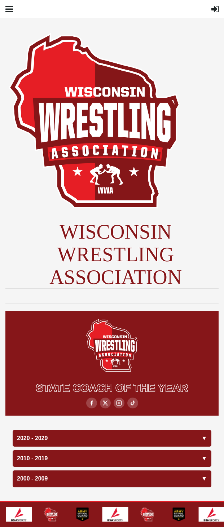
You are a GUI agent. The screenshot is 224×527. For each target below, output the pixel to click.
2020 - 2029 (112, 438)
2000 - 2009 (112, 479)
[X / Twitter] (105, 403)
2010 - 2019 (112, 458)
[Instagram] (119, 403)
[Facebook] (91, 403)
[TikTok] (132, 403)
